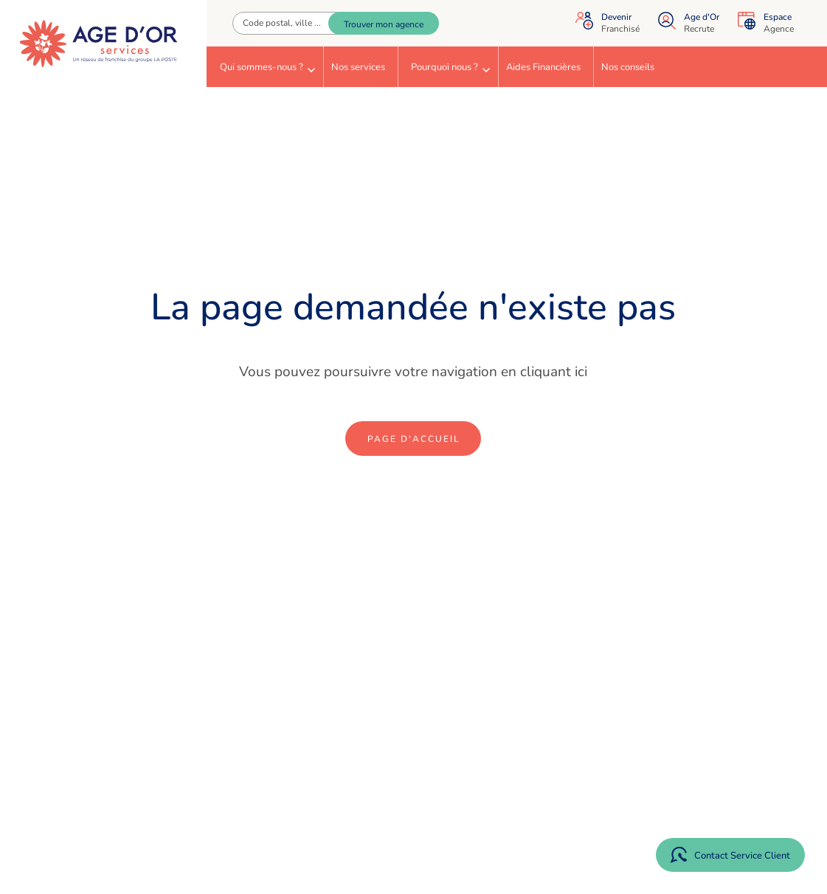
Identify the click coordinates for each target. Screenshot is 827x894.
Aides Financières (543, 67)
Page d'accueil (413, 439)
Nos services (358, 67)
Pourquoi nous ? (450, 67)
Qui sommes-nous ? (267, 67)
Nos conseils (627, 67)
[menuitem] (265, 66)
